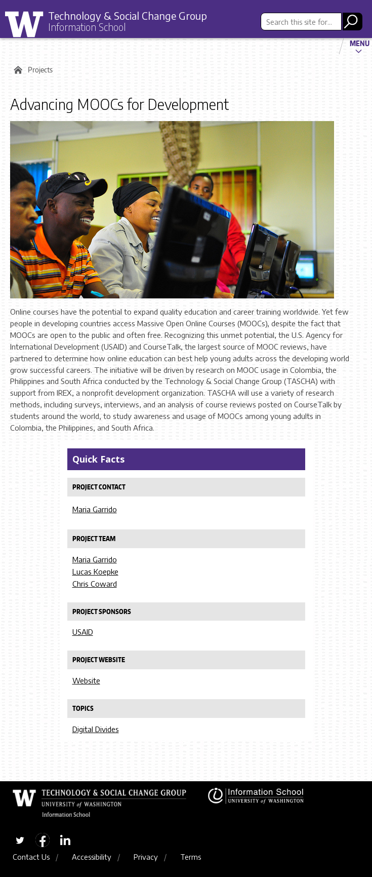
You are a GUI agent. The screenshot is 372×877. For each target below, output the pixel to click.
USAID (82, 631)
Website (86, 680)
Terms (190, 856)
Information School (87, 27)
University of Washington (28, 25)
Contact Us (31, 856)
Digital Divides (95, 729)
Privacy (146, 856)
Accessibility (91, 856)
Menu (359, 43)
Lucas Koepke (95, 571)
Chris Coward (94, 583)
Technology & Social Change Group (127, 15)
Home (16, 70)
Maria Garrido (94, 509)
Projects (40, 69)
